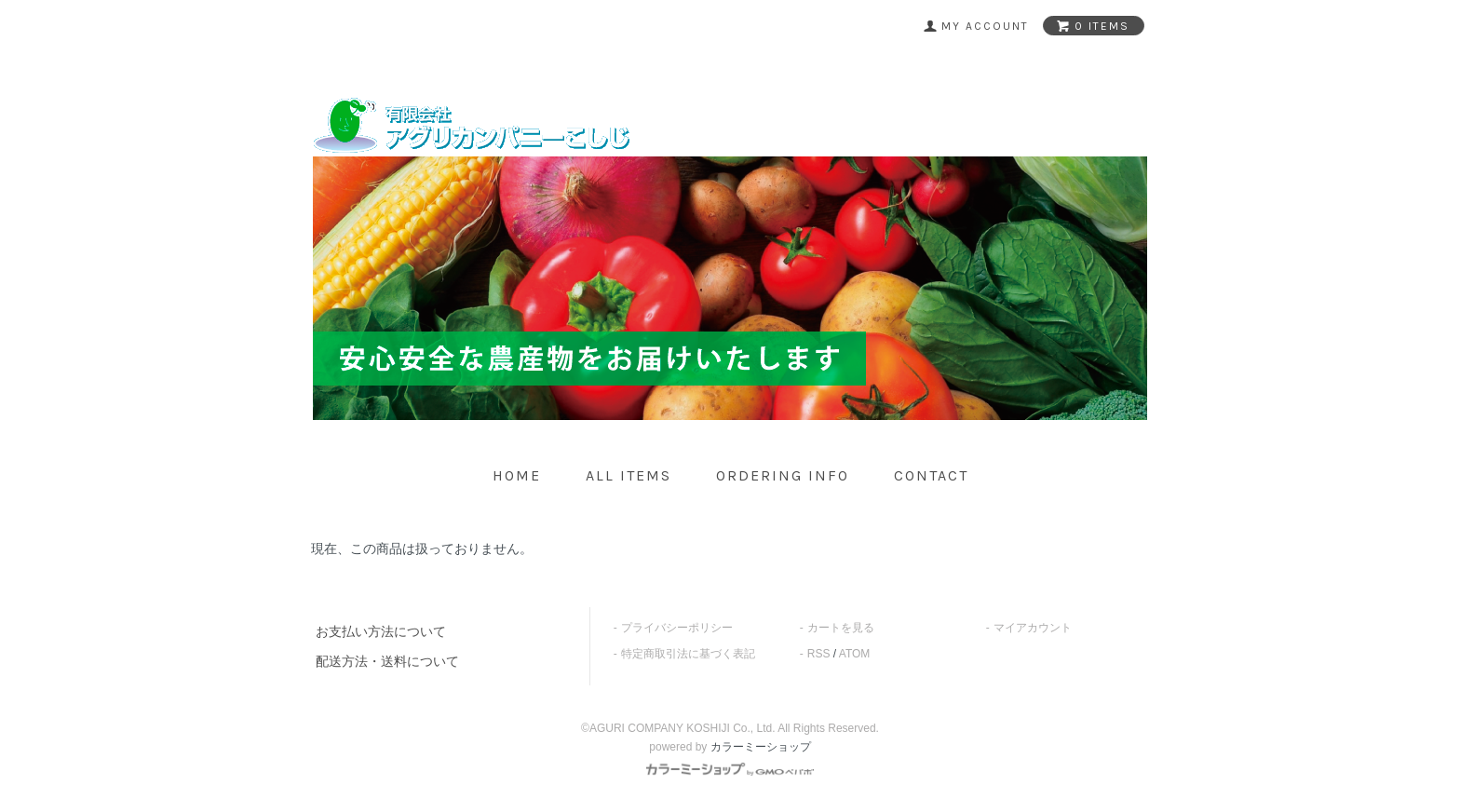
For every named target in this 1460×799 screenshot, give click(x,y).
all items (628, 475)
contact (931, 475)
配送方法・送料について (387, 661)
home (517, 475)
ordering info (782, 475)
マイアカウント (1033, 627)
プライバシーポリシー (677, 627)
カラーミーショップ (760, 746)
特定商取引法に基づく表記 (688, 653)
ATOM (855, 653)
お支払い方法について (381, 631)
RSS (819, 653)
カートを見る (840, 627)
